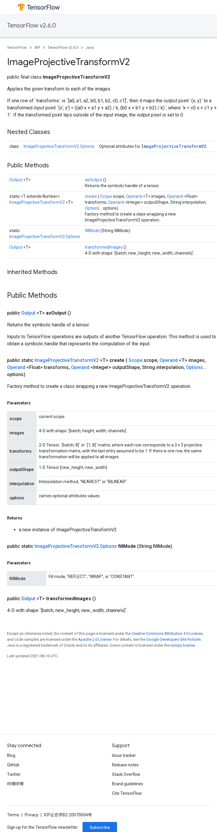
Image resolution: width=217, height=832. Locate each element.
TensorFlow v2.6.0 (31, 25)
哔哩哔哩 (15, 783)
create (91, 196)
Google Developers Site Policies (173, 639)
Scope (106, 196)
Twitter (14, 774)
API (37, 47)
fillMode (93, 230)
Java (90, 47)
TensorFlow (17, 47)
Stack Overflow (126, 774)
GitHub (13, 765)
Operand (134, 196)
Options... (94, 208)
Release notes (125, 765)
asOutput (94, 179)
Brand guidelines (127, 783)
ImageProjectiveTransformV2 (173, 146)
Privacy (31, 814)
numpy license (182, 645)
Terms (13, 814)
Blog (11, 755)
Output (16, 179)
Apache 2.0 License (94, 639)
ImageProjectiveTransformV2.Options (59, 146)
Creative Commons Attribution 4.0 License (167, 633)
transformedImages (104, 247)
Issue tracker (124, 755)
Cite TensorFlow (127, 793)
